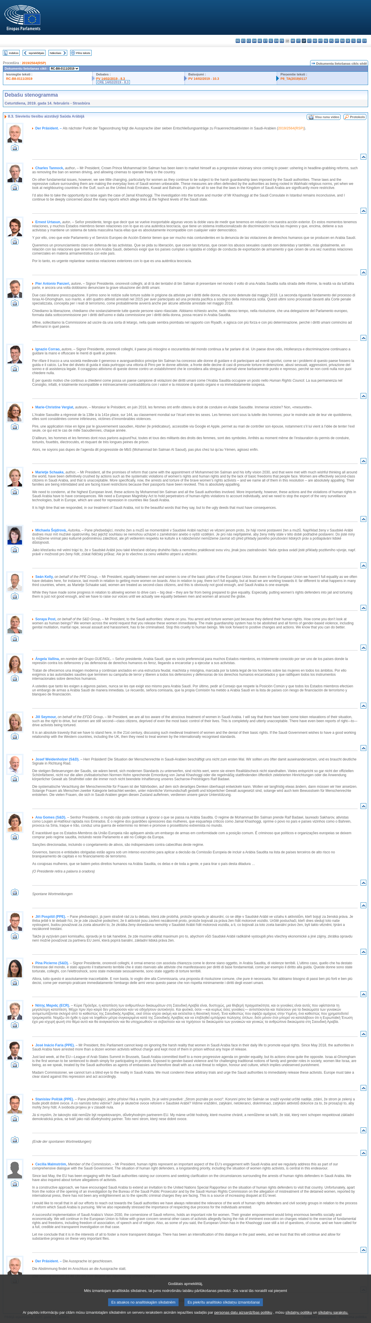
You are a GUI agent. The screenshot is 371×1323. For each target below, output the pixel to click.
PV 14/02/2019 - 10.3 (203, 78)
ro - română (342, 41)
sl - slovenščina (353, 41)
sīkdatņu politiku (298, 1319)
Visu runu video (327, 117)
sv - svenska (364, 41)
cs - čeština (249, 41)
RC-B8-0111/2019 (19, 78)
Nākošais (55, 53)
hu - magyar (315, 41)
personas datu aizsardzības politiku (243, 1319)
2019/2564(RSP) (34, 63)
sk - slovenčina (348, 41)
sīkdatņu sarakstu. (333, 1319)
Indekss (14, 53)
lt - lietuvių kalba (309, 41)
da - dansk (254, 41)
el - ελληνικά (271, 41)
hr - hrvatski (293, 41)
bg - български (238, 41)
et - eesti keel (265, 41)
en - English (276, 41)
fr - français (282, 41)
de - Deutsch (260, 41)
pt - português (337, 41)
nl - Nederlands (326, 41)
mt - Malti (320, 41)
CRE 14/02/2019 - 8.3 (113, 82)
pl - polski (331, 41)
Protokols (357, 117)
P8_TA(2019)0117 (294, 78)
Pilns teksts (83, 53)
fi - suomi (359, 41)
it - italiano (298, 41)
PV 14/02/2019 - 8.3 (110, 78)
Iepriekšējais (36, 53)
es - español (243, 41)
